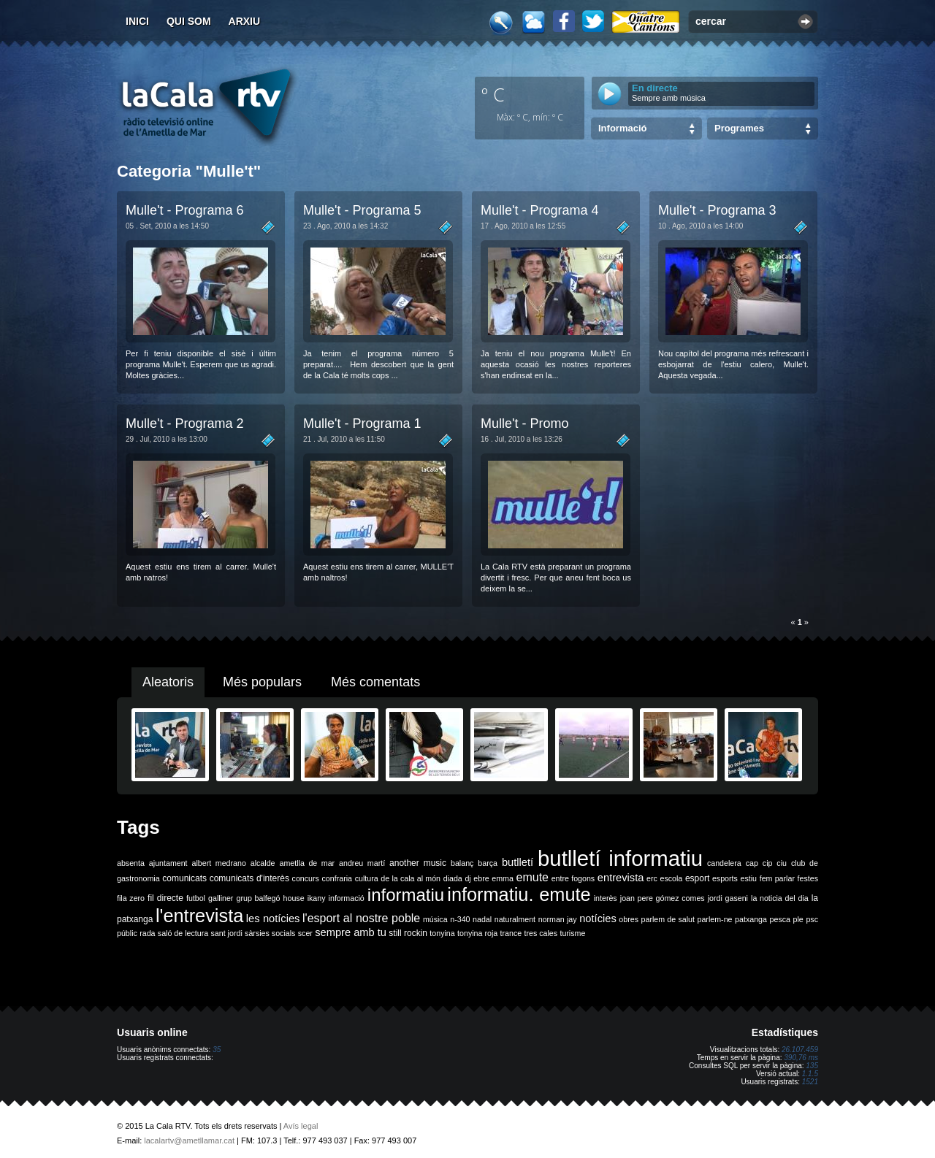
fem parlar (777, 878)
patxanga (751, 919)
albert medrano (219, 863)
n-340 (460, 919)
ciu (781, 863)
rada (147, 933)
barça (487, 863)
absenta (131, 863)
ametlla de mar (307, 863)
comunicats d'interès (249, 878)
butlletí (517, 862)
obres (628, 919)
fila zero (131, 898)
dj (467, 878)
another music (417, 863)
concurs (305, 878)
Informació (622, 128)
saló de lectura (183, 933)
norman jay (557, 919)
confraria (337, 878)
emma (503, 878)
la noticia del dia (780, 898)
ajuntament (168, 863)
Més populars (262, 682)
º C (493, 94)
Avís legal (300, 1125)
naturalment (515, 919)
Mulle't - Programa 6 (185, 210)
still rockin (408, 933)
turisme (572, 933)
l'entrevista (199, 915)
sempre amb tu (350, 932)
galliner (220, 898)
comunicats (184, 878)
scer (305, 933)
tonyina (442, 933)
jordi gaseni (728, 898)
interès (605, 898)
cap (752, 863)
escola (671, 878)
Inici (137, 21)
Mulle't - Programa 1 (362, 423)
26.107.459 (800, 1050)
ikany (317, 898)
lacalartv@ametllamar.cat (189, 1140)
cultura (366, 878)
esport (697, 878)
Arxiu (245, 21)
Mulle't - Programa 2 (185, 423)
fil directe (165, 898)
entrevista (621, 877)
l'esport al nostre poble (361, 918)
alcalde (263, 863)
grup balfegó (258, 898)
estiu (749, 878)
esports (725, 878)
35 (217, 1050)
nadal (482, 919)
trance (511, 933)
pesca (780, 919)
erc (651, 878)
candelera (724, 863)
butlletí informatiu (620, 858)
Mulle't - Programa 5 (362, 210)
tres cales (540, 933)
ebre (481, 878)
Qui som (189, 21)
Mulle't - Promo (524, 423)
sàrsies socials (270, 933)
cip (768, 863)
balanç (462, 863)
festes (808, 878)
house (294, 898)
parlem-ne (715, 919)
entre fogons (573, 878)
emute (532, 877)
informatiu (405, 895)
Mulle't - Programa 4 (540, 210)
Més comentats (375, 682)
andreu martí (362, 863)
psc (812, 919)
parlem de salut (668, 919)
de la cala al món (410, 878)
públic (127, 933)
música (435, 919)
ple (798, 919)
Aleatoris (168, 682)
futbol (195, 898)
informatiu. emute (518, 894)
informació (347, 898)
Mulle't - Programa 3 (717, 210)
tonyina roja (477, 933)
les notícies (273, 918)
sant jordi (227, 933)
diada (452, 878)
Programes (739, 128)
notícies (598, 918)
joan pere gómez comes (662, 898)
